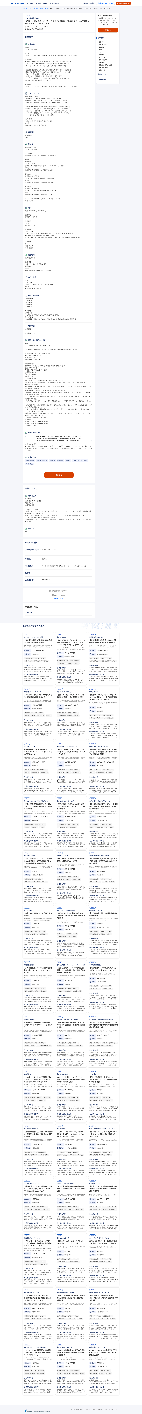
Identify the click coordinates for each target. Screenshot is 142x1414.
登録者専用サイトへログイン (105, 3)
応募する (59, 475)
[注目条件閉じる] (90, 613)
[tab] (107, 38)
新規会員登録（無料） (123, 3)
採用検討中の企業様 (88, 3)
